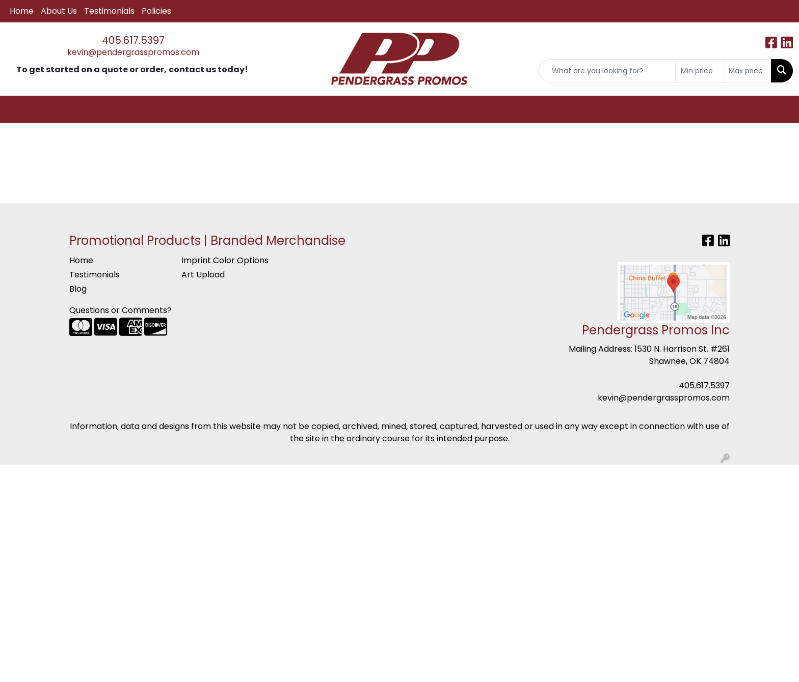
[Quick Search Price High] (747, 70)
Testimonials (109, 11)
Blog (78, 289)
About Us (59, 11)
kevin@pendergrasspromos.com (133, 52)
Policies (156, 11)
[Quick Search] (607, 70)
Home (22, 11)
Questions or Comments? (120, 310)
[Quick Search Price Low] (699, 70)
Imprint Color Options (225, 260)
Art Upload (203, 274)
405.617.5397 (133, 40)
